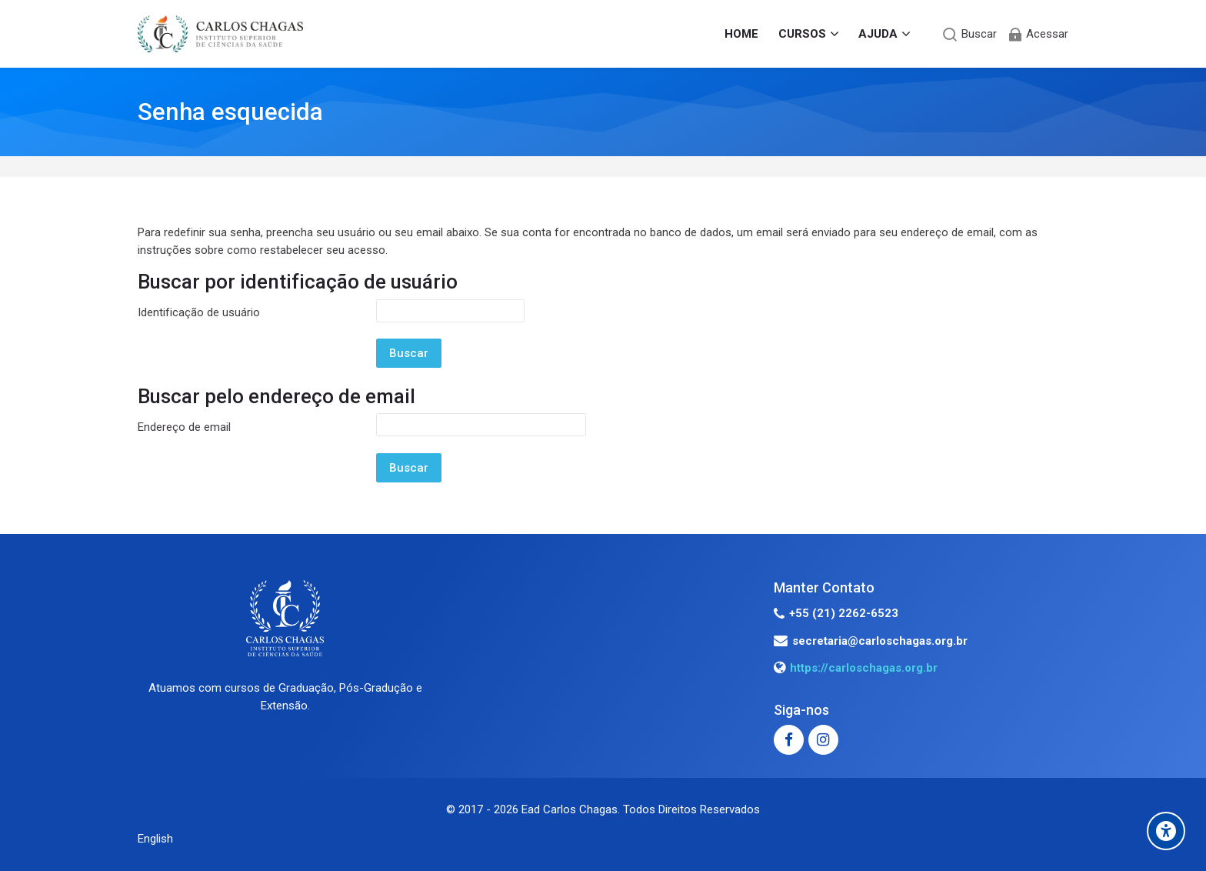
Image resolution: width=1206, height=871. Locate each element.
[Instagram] (823, 740)
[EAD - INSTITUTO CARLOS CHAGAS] (220, 33)
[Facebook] (789, 740)
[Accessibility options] (1166, 831)
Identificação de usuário (199, 312)
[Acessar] (1037, 34)
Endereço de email (184, 427)
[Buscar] (969, 34)
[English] (155, 839)
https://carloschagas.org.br (864, 668)
